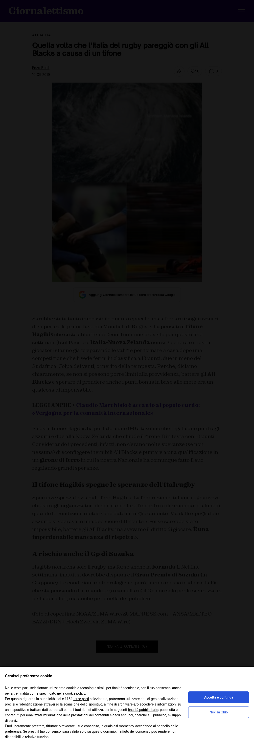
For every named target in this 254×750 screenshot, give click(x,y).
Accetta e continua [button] (218, 697)
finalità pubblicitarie (143, 710)
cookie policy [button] (75, 693)
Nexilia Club (218, 712)
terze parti (81, 699)
